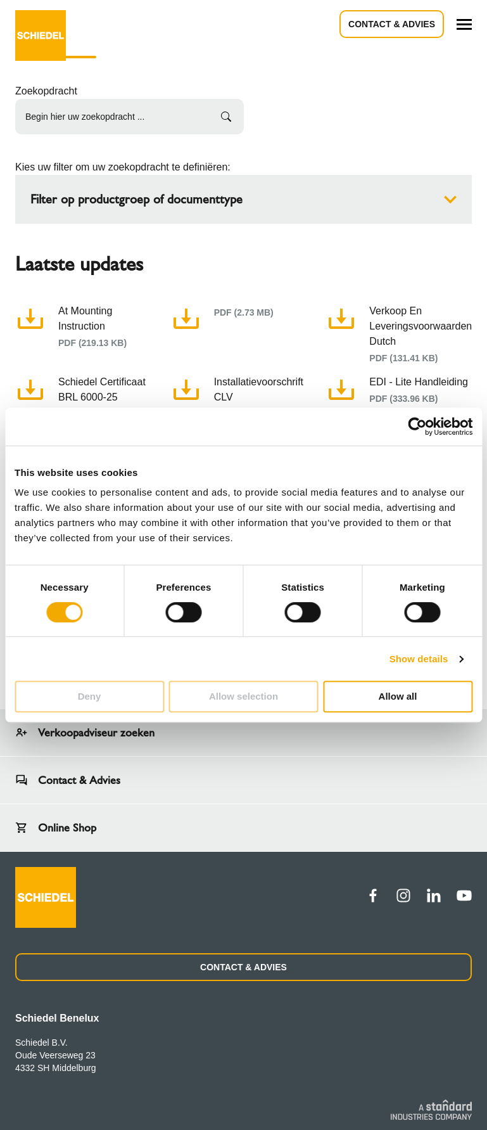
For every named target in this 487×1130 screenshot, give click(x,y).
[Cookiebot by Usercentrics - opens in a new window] (417, 426)
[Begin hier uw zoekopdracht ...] (129, 116)
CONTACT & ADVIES (243, 967)
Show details (418, 658)
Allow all (398, 696)
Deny (89, 696)
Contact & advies (391, 24)
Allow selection (243, 696)
